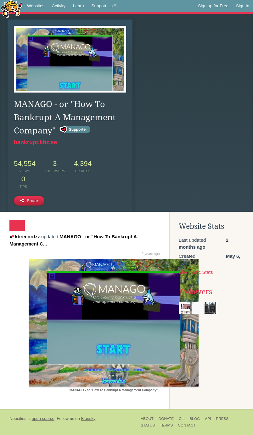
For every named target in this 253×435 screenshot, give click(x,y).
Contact (186, 425)
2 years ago (151, 254)
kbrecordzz (25, 236)
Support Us (104, 5)
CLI (181, 418)
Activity (58, 5)
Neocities (17, 418)
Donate (166, 418)
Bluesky (88, 418)
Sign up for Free (213, 5)
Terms (166, 425)
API (208, 418)
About (147, 418)
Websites (35, 5)
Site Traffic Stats (196, 272)
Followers (195, 292)
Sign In (242, 5)
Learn (78, 5)
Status (148, 425)
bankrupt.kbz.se (35, 142)
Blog (194, 418)
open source (43, 418)
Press (222, 418)
